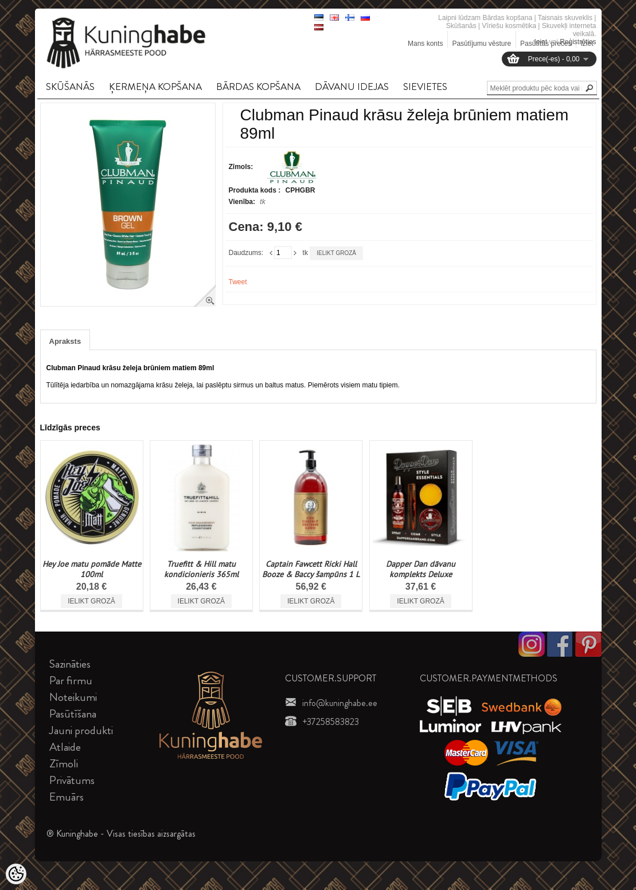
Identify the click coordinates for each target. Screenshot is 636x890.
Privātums (72, 780)
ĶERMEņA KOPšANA (155, 86)
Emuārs (66, 797)
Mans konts (425, 44)
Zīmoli (63, 763)
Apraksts (65, 341)
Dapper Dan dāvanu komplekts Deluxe (420, 569)
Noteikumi (73, 697)
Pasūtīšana (72, 713)
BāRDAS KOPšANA (258, 86)
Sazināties (70, 664)
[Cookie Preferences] (16, 874)
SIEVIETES (425, 86)
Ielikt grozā (336, 253)
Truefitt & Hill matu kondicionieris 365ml (201, 569)
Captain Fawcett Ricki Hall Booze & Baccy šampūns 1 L (311, 569)
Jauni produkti (81, 730)
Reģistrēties (578, 42)
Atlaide (65, 747)
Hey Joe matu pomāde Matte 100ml (91, 569)
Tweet (238, 282)
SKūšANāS (70, 86)
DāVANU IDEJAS (352, 86)
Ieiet (540, 42)
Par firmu (70, 680)
